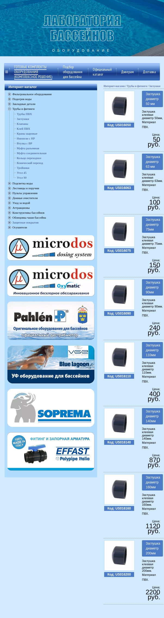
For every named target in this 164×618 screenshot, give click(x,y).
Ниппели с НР (26, 138)
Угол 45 (22, 172)
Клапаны (22, 123)
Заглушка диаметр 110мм (153, 350)
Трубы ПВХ (24, 114)
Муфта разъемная (28, 148)
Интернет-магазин (114, 86)
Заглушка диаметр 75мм (153, 224)
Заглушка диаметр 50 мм (153, 99)
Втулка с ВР (24, 143)
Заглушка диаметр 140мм (153, 416)
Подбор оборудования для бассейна (72, 71)
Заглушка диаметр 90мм (153, 287)
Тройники (23, 167)
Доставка (149, 71)
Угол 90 (22, 177)
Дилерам (127, 71)
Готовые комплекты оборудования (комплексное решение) (33, 71)
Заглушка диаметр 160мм (153, 482)
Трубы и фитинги (137, 86)
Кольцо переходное (29, 158)
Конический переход (30, 162)
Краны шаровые (27, 133)
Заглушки (23, 118)
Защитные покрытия (26, 222)
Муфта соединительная (32, 153)
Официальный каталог (102, 72)
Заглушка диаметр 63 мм (153, 162)
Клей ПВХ (23, 128)
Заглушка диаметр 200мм (153, 548)
